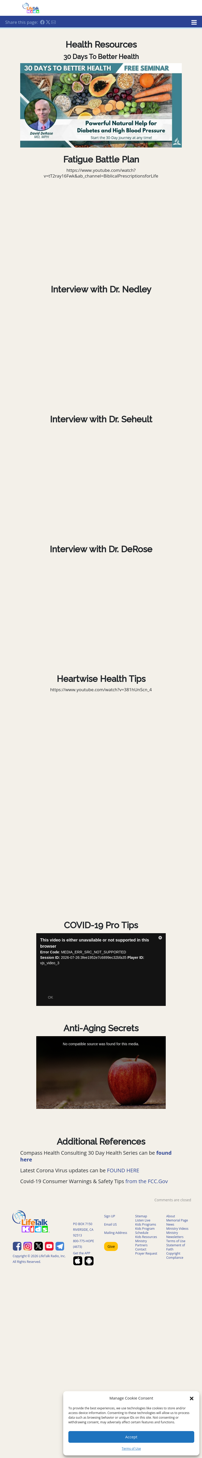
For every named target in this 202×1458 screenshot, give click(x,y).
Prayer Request (146, 1253)
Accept (131, 1436)
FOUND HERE (123, 1170)
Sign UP (109, 1216)
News (170, 1224)
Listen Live (142, 1220)
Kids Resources (146, 1237)
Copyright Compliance (174, 1255)
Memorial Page (177, 1220)
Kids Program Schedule (145, 1230)
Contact (140, 1249)
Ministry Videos (177, 1228)
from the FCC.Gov (146, 1181)
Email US (110, 1224)
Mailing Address (115, 1233)
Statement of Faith (175, 1247)
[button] (191, 1398)
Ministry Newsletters (174, 1235)
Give (111, 1246)
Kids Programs (145, 1224)
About (170, 1216)
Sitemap (141, 1216)
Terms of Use (131, 1448)
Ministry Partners (141, 1243)
